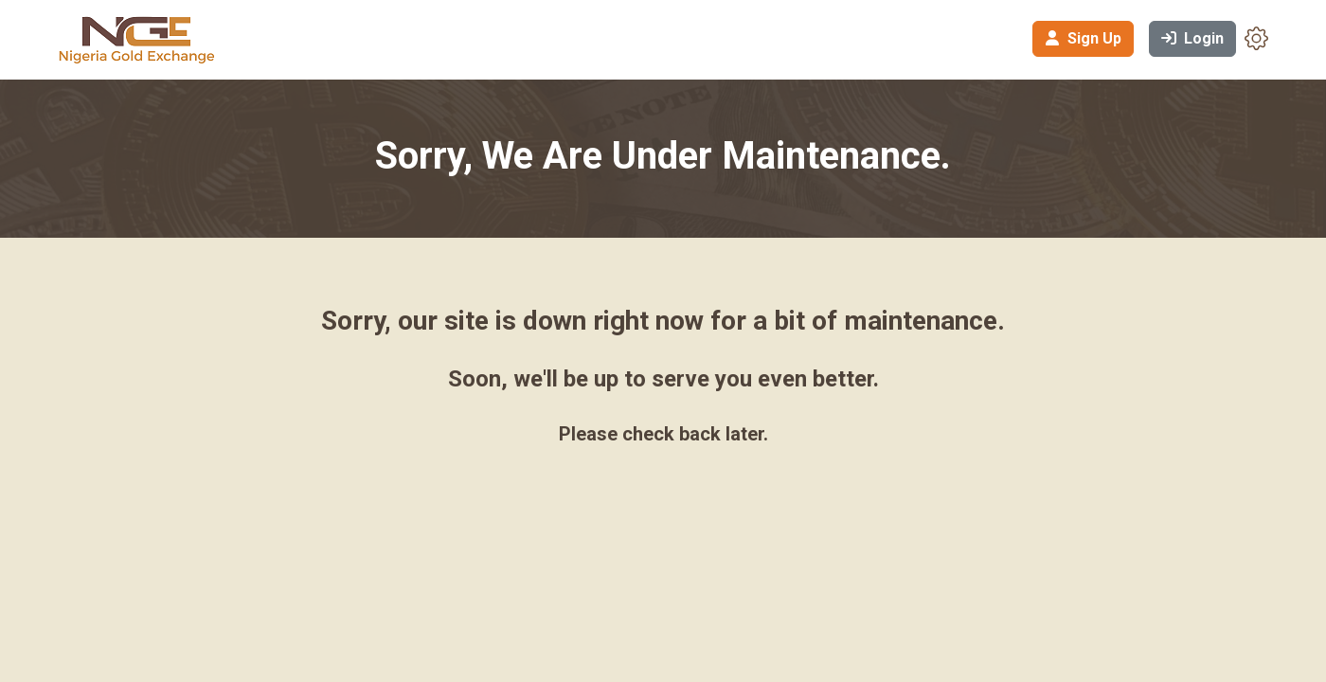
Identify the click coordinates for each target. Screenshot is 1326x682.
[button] (1256, 38)
